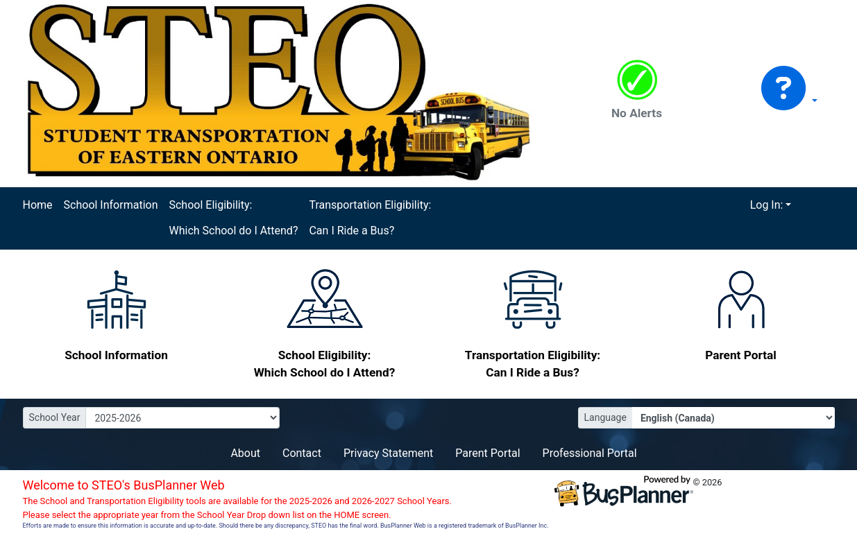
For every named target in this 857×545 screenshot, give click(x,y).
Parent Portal (487, 453)
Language (605, 417)
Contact (301, 453)
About (245, 453)
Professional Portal (590, 453)
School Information (111, 204)
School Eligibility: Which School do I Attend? (233, 217)
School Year (54, 417)
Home (38, 204)
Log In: (766, 204)
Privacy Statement (388, 453)
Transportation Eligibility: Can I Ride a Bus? (370, 217)
